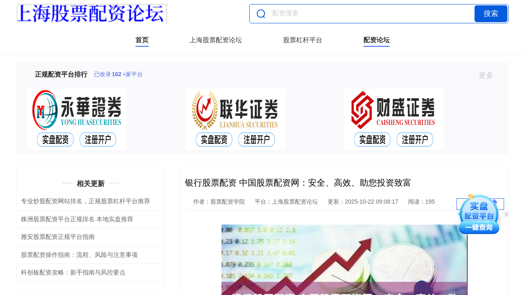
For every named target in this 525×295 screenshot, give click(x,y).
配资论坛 (376, 39)
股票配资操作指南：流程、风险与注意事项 (79, 254)
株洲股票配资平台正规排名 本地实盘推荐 (77, 219)
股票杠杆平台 (302, 39)
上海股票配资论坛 (215, 39)
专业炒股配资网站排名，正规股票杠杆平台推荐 (85, 200)
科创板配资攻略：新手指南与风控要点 (73, 272)
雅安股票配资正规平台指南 (58, 236)
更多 (489, 75)
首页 (141, 39)
